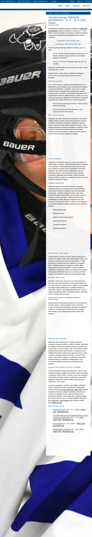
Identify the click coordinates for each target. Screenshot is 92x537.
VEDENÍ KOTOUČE (60, 410)
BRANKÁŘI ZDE (63, 412)
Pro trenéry (88, 1)
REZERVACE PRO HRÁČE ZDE (68, 41)
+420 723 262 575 (24, 1)
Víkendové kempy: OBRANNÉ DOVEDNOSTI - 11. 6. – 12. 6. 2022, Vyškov (67, 20)
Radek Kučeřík (57, 402)
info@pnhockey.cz (8, 1)
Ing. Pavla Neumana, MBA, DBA (71, 389)
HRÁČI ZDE (57, 420)
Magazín (50, 13)
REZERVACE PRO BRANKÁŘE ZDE (68, 44)
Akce (67, 6)
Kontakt (86, 6)
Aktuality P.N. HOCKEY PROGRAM (61, 13)
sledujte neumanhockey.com (40, 1)
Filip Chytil (55, 400)
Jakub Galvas (64, 400)
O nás (60, 6)
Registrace (79, 1)
